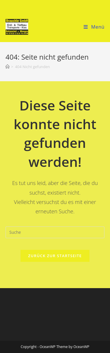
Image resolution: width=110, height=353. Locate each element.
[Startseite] (7, 66)
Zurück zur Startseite (55, 255)
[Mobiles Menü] (94, 27)
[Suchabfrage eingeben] (55, 232)
